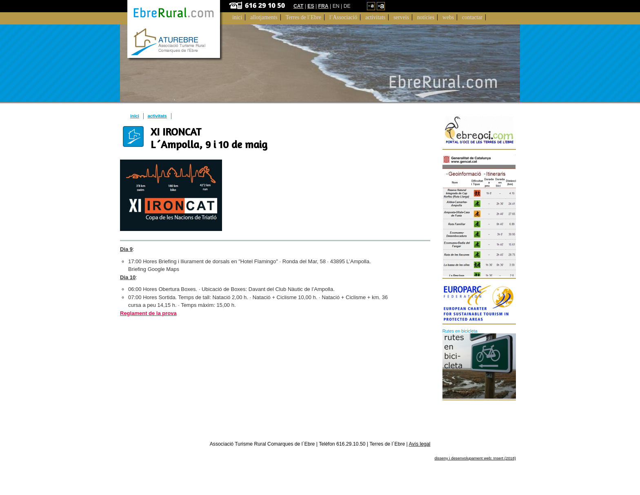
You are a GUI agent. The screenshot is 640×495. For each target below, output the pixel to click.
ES (310, 6)
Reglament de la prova (148, 313)
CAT (298, 6)
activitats (157, 115)
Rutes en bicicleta (460, 331)
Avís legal (420, 444)
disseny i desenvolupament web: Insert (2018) (475, 458)
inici (134, 115)
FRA (323, 6)
